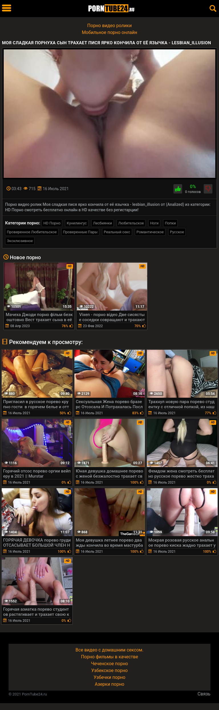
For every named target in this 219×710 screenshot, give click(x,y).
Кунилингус (77, 223)
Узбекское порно (109, 670)
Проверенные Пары (80, 232)
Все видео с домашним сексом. (109, 650)
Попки (170, 223)
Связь (204, 694)
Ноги (154, 223)
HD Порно (51, 223)
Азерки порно (109, 684)
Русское (177, 232)
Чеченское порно (109, 663)
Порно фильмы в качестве (109, 656)
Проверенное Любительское (32, 232)
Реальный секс (117, 232)
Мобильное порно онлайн (109, 32)
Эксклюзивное (20, 241)
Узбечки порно (109, 677)
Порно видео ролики (109, 25)
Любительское (131, 223)
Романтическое (150, 232)
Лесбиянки (102, 223)
